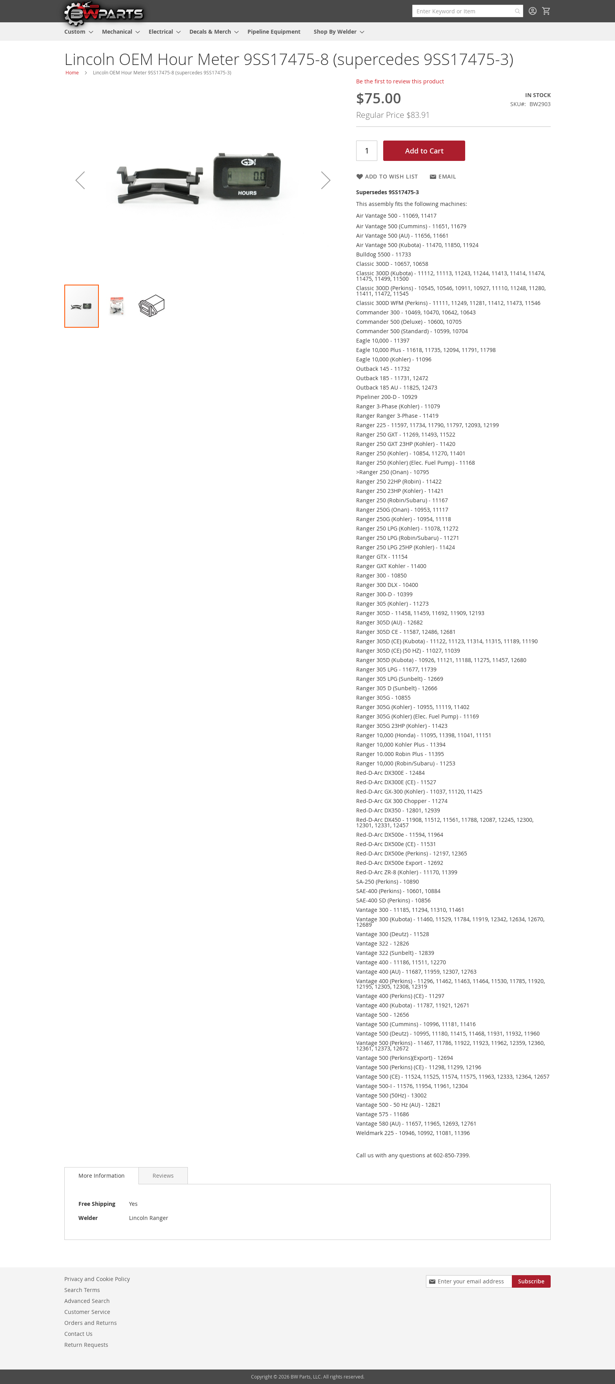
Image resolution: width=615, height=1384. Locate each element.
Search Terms (82, 1290)
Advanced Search (87, 1301)
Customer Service (87, 1311)
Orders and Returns (90, 1322)
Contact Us (78, 1333)
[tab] (101, 1175)
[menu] (307, 31)
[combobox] (467, 11)
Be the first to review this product (400, 81)
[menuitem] (76, 31)
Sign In (532, 10)
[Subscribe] (531, 1281)
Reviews (163, 1175)
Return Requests (86, 1344)
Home (72, 72)
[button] (80, 180)
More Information (101, 1175)
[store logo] (103, 13)
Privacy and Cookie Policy (97, 1279)
